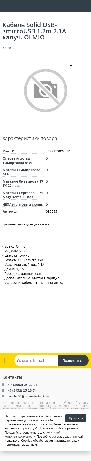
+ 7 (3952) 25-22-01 (22, 384)
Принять (76, 418)
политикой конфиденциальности (33, 434)
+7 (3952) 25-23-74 (22, 390)
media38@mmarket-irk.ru (28, 396)
